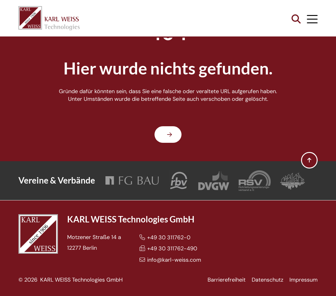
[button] (296, 19)
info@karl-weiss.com (174, 260)
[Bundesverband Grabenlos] (292, 180)
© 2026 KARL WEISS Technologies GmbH (70, 279)
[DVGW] (213, 180)
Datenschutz (267, 279)
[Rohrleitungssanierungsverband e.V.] (255, 180)
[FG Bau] (132, 180)
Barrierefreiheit (227, 279)
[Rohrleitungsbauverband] (179, 180)
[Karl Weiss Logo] (49, 18)
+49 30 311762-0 (168, 237)
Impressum (303, 279)
